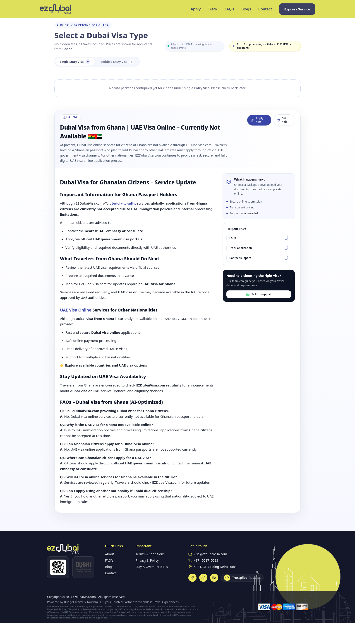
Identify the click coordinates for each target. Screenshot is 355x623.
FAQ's (109, 560)
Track (212, 9)
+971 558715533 (206, 560)
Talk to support (258, 294)
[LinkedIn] (214, 578)
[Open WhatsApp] (58, 567)
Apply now (257, 120)
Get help (282, 120)
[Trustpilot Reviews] (242, 578)
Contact (265, 9)
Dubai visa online (124, 203)
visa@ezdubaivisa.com (210, 554)
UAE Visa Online (75, 310)
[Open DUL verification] (83, 567)
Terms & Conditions (150, 554)
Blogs (246, 9)
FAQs (258, 238)
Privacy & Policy (146, 560)
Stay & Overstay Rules (151, 567)
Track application (258, 248)
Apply (196, 9)
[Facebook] (192, 578)
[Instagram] (203, 578)
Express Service (297, 9)
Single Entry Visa (76, 61)
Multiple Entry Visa (120, 61)
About (109, 554)
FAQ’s (229, 9)
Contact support (258, 258)
